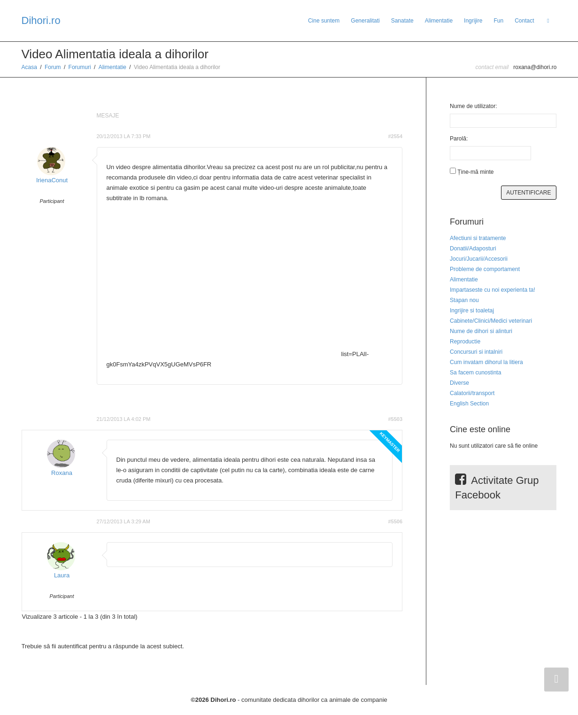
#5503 (395, 419)
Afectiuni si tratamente (478, 238)
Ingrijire (473, 20)
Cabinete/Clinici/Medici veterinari (491, 321)
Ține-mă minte (475, 172)
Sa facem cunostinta (475, 372)
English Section (469, 403)
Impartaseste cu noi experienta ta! (492, 290)
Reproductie (465, 341)
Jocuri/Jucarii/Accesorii (479, 259)
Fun (498, 20)
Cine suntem (323, 20)
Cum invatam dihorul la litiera (486, 362)
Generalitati (365, 20)
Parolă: (459, 138)
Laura (61, 575)
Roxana (61, 472)
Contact (524, 20)
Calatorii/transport (472, 393)
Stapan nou (464, 300)
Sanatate (402, 20)
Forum (53, 67)
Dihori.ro (41, 20)
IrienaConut (52, 180)
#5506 (395, 521)
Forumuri (80, 67)
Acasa (29, 67)
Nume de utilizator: (473, 106)
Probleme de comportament (485, 269)
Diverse (459, 383)
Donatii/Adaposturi (473, 248)
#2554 (395, 136)
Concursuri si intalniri (476, 352)
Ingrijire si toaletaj (472, 310)
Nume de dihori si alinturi (481, 331)
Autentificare (528, 192)
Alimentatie (439, 20)
